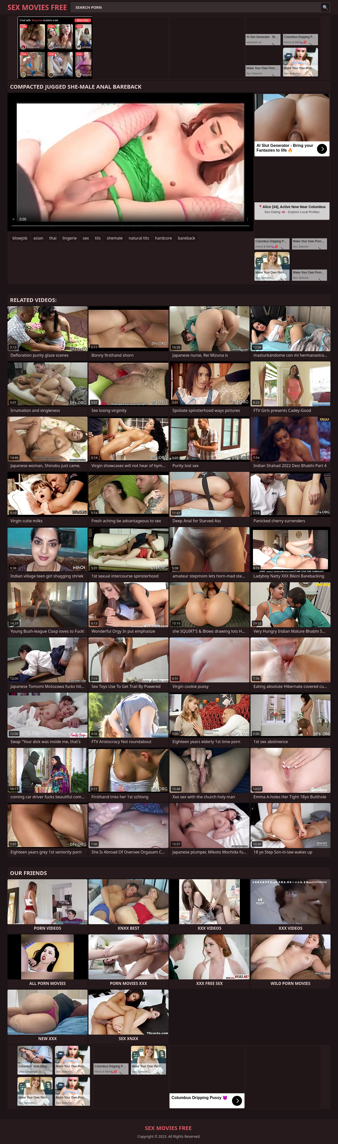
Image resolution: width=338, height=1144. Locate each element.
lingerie (69, 238)
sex (86, 238)
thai (52, 238)
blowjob (20, 238)
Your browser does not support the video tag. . (131, 162)
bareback (186, 238)
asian (39, 238)
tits (98, 238)
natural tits (139, 238)
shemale (115, 238)
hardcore (163, 238)
